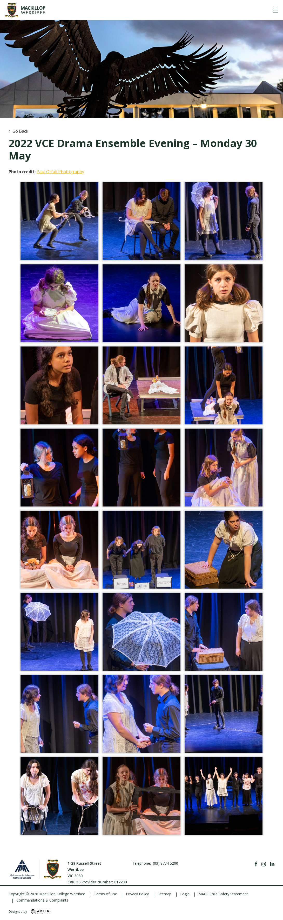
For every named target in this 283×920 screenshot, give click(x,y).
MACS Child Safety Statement (223, 893)
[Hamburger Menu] (275, 10)
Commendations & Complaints (42, 900)
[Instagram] (263, 864)
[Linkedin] (272, 864)
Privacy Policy (137, 893)
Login (185, 893)
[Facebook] (255, 864)
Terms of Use (105, 893)
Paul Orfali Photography (60, 172)
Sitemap (164, 893)
